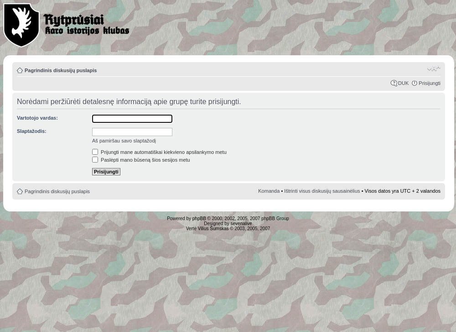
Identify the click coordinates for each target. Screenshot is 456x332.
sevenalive (241, 223)
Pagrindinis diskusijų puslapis (61, 70)
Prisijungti (429, 83)
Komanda (269, 191)
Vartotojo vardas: (37, 118)
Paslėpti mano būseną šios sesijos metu (141, 160)
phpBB (199, 218)
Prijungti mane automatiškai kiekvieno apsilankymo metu (159, 152)
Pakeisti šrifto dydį (433, 68)
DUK (403, 83)
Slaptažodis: (32, 131)
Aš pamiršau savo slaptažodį (124, 140)
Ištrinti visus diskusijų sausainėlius (322, 191)
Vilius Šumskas (213, 228)
